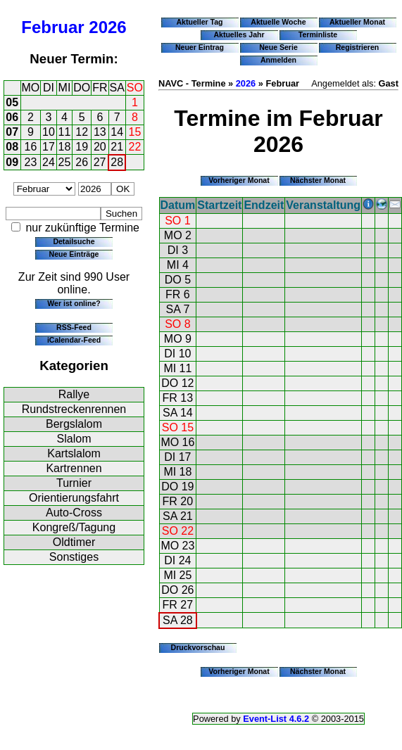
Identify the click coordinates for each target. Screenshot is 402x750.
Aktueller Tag (199, 22)
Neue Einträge (74, 254)
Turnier (74, 483)
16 (31, 147)
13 (100, 132)
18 (64, 147)
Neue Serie (278, 47)
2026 (107, 27)
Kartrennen (73, 468)
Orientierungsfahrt (74, 498)
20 (100, 147)
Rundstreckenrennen (74, 409)
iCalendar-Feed (74, 340)
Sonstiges (74, 557)
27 (100, 162)
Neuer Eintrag (199, 47)
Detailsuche (73, 241)
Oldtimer (74, 542)
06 (12, 117)
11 (64, 132)
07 (12, 132)
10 (48, 132)
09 (12, 162)
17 (48, 147)
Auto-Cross (74, 513)
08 (12, 147)
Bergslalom (74, 424)
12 (81, 132)
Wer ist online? (73, 303)
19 (81, 147)
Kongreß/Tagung (73, 527)
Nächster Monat (318, 180)
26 (81, 162)
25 (64, 162)
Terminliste (318, 34)
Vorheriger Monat (239, 180)
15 (135, 132)
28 (117, 162)
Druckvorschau (198, 647)
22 (135, 147)
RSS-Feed (74, 327)
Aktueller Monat (357, 22)
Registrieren (357, 47)
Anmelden (278, 60)
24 (48, 162)
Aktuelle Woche (278, 22)
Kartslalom (74, 453)
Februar (52, 27)
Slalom (74, 439)
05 (12, 102)
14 (117, 132)
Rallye (73, 394)
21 (117, 147)
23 (31, 162)
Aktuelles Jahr (238, 34)
